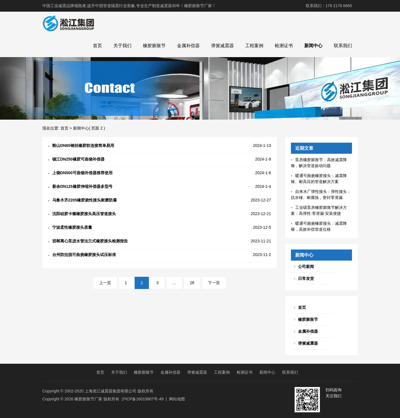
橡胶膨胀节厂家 (88, 399)
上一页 (105, 282)
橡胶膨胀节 (154, 45)
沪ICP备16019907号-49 (143, 399)
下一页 (214, 282)
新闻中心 (313, 45)
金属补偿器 (188, 45)
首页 (97, 45)
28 (192, 282)
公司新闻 (306, 266)
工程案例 (254, 45)
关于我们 (122, 45)
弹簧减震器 (222, 45)
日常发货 (306, 278)
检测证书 (284, 45)
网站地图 (177, 399)
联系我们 (343, 45)
